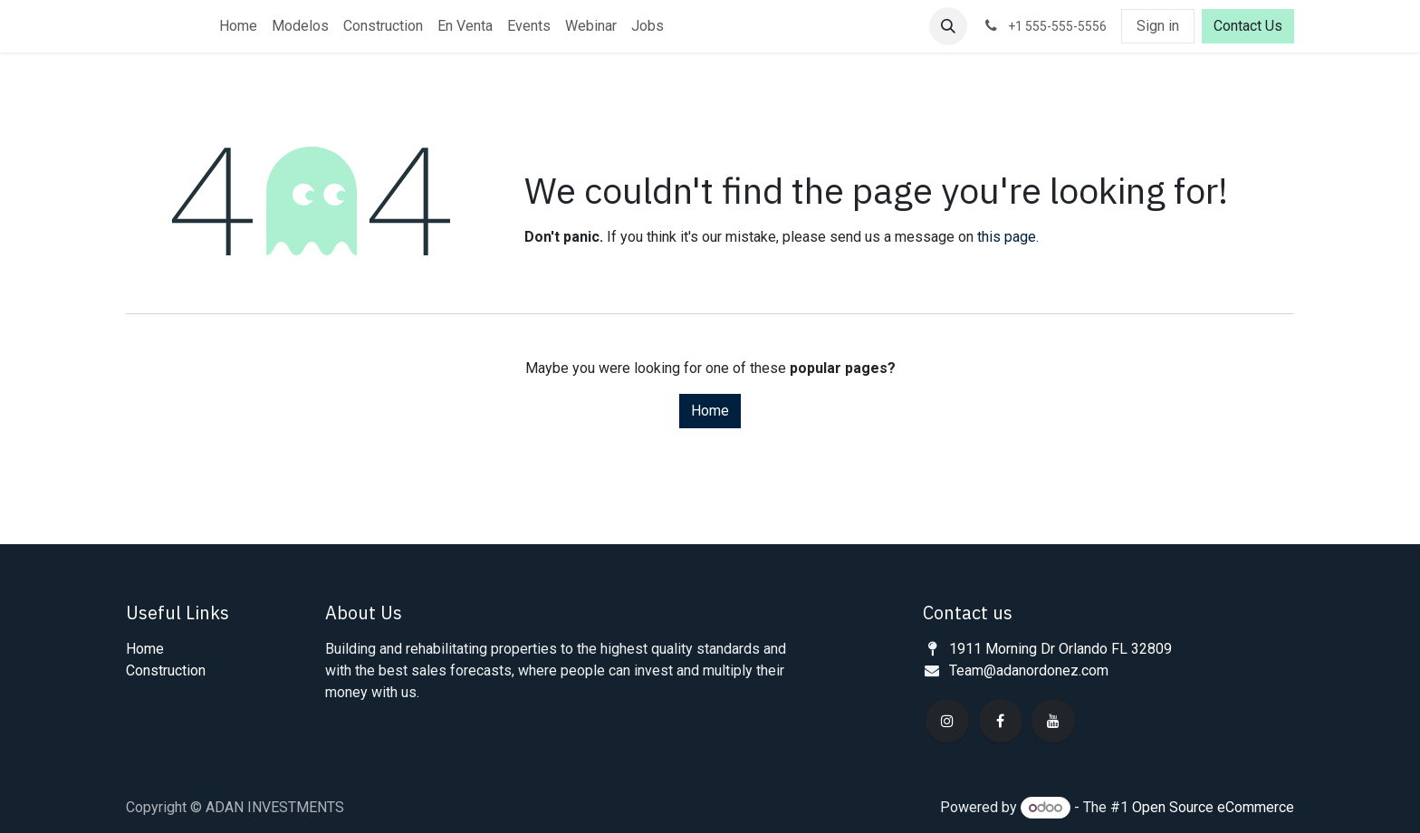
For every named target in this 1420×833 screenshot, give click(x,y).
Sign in (1158, 25)
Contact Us (1248, 25)
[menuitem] (238, 26)
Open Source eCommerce (1213, 807)
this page (1006, 236)
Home (710, 410)
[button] (948, 26)
